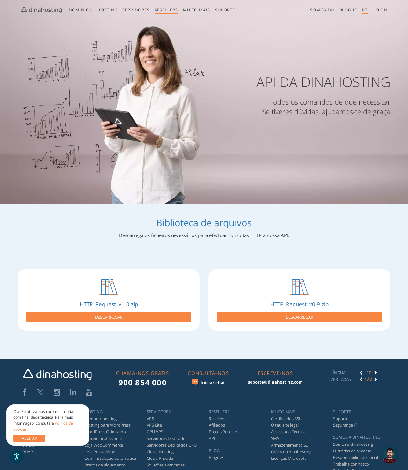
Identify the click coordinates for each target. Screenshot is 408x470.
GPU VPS (155, 428)
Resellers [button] (165, 10)
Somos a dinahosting (353, 440)
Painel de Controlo (350, 466)
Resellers (217, 414)
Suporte (225, 10)
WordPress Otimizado (105, 428)
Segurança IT (345, 421)
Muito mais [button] (195, 10)
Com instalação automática (110, 454)
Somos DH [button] (323, 10)
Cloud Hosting (160, 448)
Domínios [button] (79, 10)
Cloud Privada (160, 454)
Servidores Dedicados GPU (172, 441)
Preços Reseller (223, 428)
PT (369, 368)
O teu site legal (285, 421)
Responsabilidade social (355, 453)
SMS (275, 434)
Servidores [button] (135, 10)
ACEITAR (29, 438)
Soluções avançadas (166, 461)
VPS (150, 414)
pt (365, 10)
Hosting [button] (107, 10)
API (212, 434)
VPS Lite (154, 421)
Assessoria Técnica (288, 428)
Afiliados (217, 421)
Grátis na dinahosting (291, 448)
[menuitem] (80, 11)
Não (368, 375)
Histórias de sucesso (352, 447)
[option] (368, 368)
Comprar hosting (100, 414)
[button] (380, 10)
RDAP (27, 448)
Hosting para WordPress (107, 421)
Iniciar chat (208, 378)
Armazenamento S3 (289, 441)
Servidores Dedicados (167, 434)
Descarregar (109, 315)
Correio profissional (103, 434)
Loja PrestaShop (99, 448)
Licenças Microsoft (288, 454)
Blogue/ (216, 453)
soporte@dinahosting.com (275, 378)
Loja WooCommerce (103, 441)
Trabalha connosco (351, 460)
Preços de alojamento (105, 461)
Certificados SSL (286, 414)
